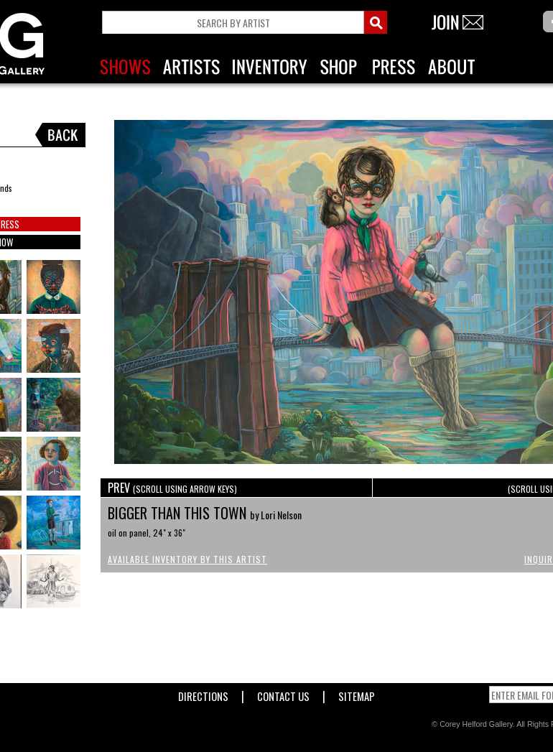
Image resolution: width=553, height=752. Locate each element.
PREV (172, 487)
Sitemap (356, 693)
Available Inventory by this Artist (187, 559)
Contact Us (283, 693)
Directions (203, 693)
